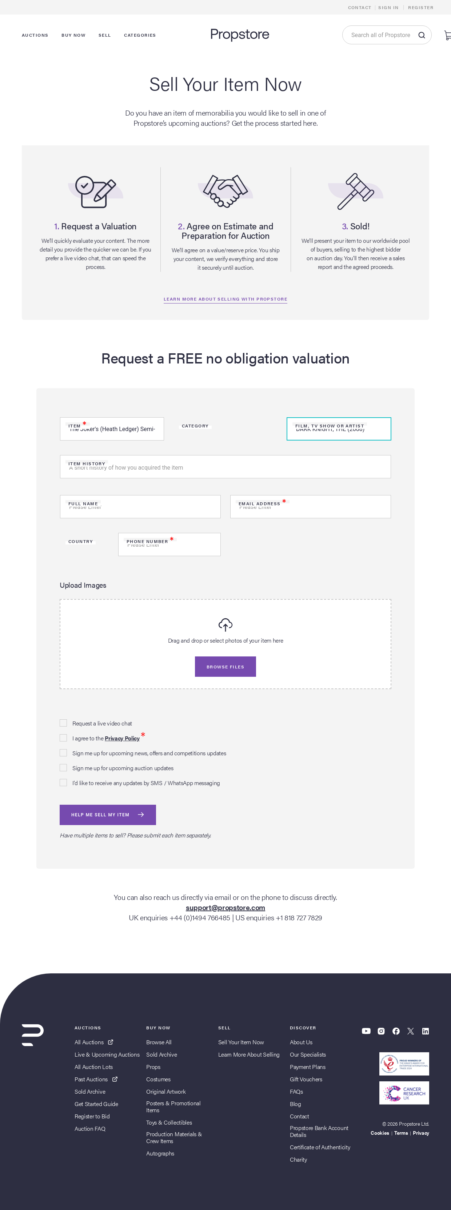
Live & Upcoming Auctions (107, 1054)
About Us (301, 1041)
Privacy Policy (122, 738)
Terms (401, 1132)
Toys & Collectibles (169, 1122)
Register (421, 7)
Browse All (159, 1041)
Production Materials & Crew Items (174, 1137)
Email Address (263, 503)
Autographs (160, 1153)
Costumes (158, 1079)
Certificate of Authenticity (320, 1146)
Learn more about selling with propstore (225, 299)
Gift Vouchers (306, 1079)
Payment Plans (308, 1066)
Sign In (388, 7)
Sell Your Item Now (241, 1041)
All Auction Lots (94, 1066)
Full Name (83, 503)
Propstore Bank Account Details (319, 1131)
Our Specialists (308, 1054)
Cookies (380, 1132)
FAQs (296, 1091)
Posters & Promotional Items (173, 1106)
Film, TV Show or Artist (329, 425)
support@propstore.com (225, 907)
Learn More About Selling (249, 1054)
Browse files (225, 666)
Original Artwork (165, 1091)
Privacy (421, 1132)
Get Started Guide (96, 1103)
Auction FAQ (90, 1128)
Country (80, 541)
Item (77, 425)
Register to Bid (92, 1116)
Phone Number (150, 541)
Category (195, 425)
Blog (295, 1103)
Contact (360, 7)
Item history (86, 463)
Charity (298, 1159)
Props (153, 1066)
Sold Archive (90, 1091)
